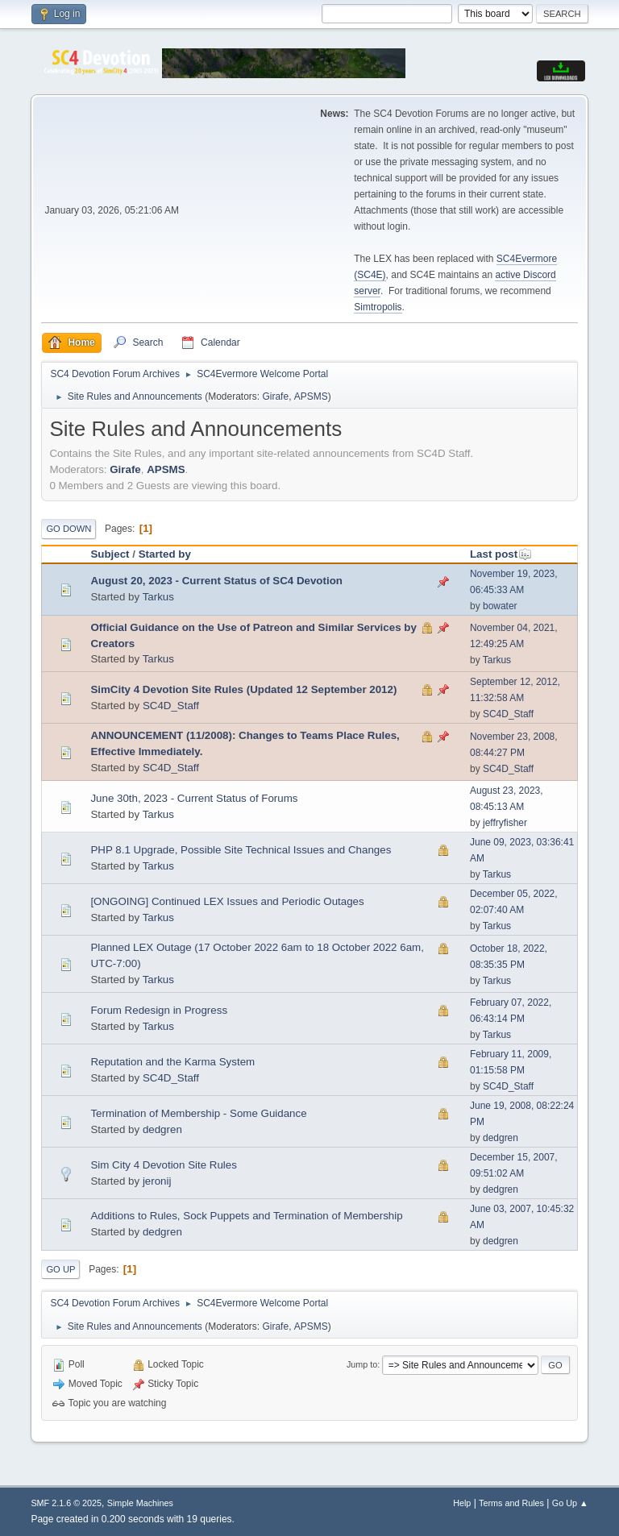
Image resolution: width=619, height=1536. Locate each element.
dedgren (162, 1129)
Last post (501, 554)
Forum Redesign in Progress (158, 1010)
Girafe (275, 396)
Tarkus (158, 597)
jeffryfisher (505, 822)
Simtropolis (377, 307)
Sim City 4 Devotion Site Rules (163, 1165)
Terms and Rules (511, 1503)
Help (462, 1503)
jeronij (157, 1181)
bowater (500, 606)
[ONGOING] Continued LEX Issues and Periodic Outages (227, 901)
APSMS (311, 396)
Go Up (60, 1269)
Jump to (362, 1364)
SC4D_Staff (171, 706)
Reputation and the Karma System (172, 1062)
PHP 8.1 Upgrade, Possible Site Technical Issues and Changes (240, 850)
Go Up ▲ (570, 1503)
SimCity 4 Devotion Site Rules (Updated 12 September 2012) (243, 689)
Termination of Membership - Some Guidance (198, 1113)
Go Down (68, 528)
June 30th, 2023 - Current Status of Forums (193, 798)
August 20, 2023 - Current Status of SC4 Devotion (216, 581)
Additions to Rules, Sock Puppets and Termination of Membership (246, 1216)
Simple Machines (140, 1503)
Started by (165, 554)
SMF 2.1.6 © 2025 (66, 1503)
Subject (109, 554)
